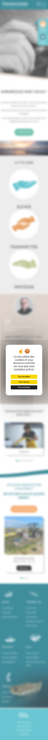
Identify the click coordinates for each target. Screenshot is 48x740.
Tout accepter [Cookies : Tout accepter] (24, 377)
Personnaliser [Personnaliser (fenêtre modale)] (24, 387)
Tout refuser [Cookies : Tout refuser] (24, 382)
